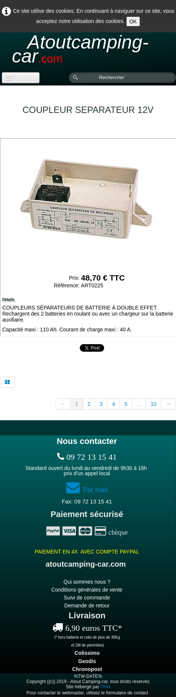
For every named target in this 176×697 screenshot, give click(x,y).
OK (133, 21)
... (139, 404)
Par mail (87, 490)
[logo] (88, 52)
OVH (105, 686)
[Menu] (20, 77)
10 (153, 404)
